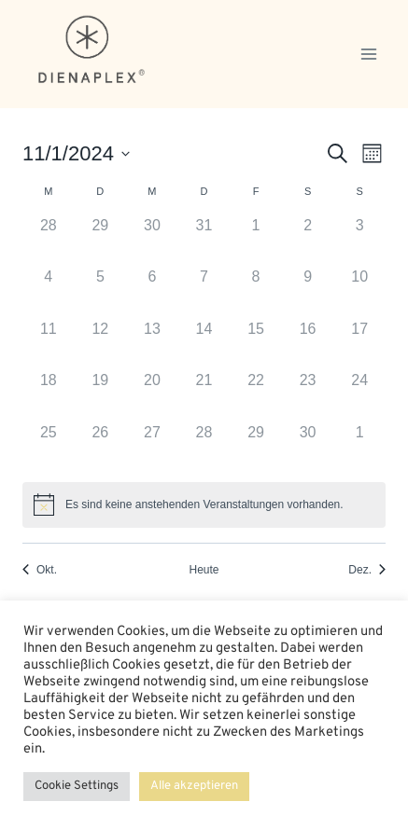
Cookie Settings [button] (77, 786)
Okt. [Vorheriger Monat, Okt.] (39, 569)
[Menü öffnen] (368, 53)
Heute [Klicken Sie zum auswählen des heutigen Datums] (203, 569)
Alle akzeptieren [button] (194, 786)
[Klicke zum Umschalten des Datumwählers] (76, 153)
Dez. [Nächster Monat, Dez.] (367, 569)
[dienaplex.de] (92, 49)
